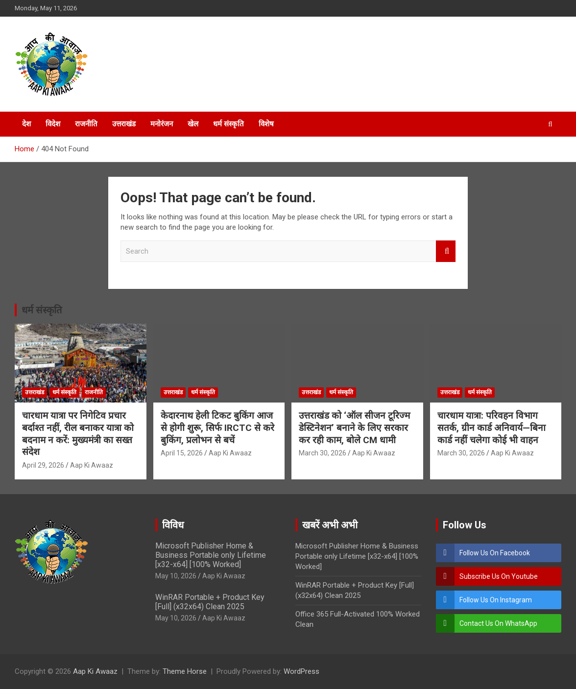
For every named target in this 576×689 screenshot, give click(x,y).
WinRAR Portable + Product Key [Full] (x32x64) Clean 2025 (209, 602)
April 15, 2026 (182, 453)
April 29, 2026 (43, 465)
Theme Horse (185, 671)
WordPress (301, 671)
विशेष (266, 123)
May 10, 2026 (175, 576)
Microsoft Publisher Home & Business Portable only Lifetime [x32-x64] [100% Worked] (210, 555)
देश (26, 123)
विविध (173, 525)
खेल (193, 123)
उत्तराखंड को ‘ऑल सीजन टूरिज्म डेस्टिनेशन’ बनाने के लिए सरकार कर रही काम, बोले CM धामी (354, 427)
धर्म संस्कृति (228, 123)
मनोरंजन (161, 123)
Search (446, 251)
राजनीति (86, 123)
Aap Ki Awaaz (91, 465)
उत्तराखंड (124, 123)
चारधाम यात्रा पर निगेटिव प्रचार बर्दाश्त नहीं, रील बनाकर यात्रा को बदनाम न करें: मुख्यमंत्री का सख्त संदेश (78, 433)
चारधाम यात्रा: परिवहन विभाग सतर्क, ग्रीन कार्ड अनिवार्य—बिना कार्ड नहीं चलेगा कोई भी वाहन (491, 427)
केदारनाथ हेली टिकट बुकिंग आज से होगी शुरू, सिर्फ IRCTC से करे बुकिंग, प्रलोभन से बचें (217, 427)
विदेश (53, 123)
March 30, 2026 (322, 453)
